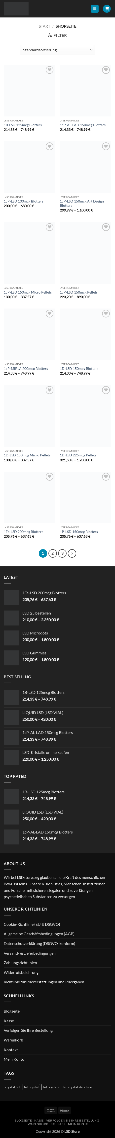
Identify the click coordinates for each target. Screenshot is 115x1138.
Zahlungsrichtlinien (20, 962)
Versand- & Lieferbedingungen (30, 953)
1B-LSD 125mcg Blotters (23, 125)
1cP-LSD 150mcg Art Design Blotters (82, 203)
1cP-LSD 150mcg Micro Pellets (28, 292)
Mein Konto (14, 1059)
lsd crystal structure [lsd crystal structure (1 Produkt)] (77, 1087)
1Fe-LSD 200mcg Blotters (23, 532)
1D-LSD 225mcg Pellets (78, 455)
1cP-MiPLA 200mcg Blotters (26, 369)
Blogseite (12, 1011)
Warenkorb (13, 1039)
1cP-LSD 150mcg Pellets (79, 292)
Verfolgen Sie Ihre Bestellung (28, 1030)
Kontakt (11, 1049)
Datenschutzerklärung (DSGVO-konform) (39, 943)
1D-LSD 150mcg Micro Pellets (27, 455)
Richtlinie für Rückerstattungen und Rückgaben (44, 981)
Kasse (9, 1020)
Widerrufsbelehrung (21, 972)
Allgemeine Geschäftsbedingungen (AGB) (39, 933)
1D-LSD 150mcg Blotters (79, 369)
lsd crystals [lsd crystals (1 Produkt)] (51, 1087)
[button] (95, 9)
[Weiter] (72, 553)
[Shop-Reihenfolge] (57, 50)
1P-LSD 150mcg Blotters (79, 532)
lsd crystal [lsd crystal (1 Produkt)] (31, 1087)
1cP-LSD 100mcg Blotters (23, 201)
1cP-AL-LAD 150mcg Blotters (83, 125)
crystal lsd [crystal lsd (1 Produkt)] (12, 1087)
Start (44, 26)
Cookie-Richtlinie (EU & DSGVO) (32, 924)
